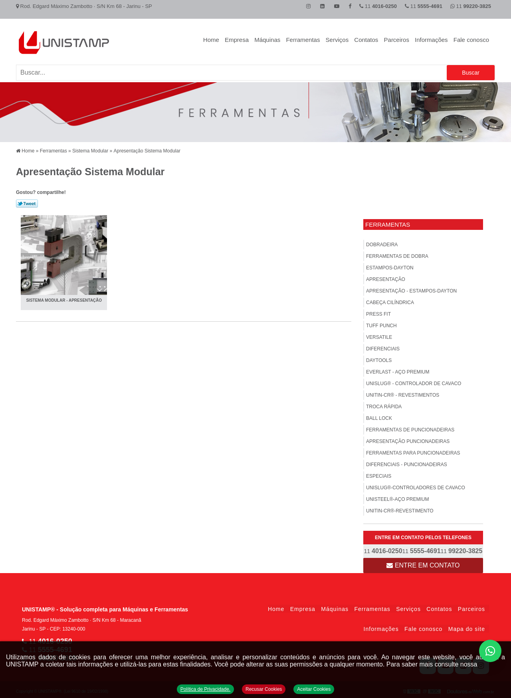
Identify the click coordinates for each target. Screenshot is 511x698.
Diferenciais (383, 347)
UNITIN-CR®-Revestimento (400, 509)
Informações (431, 39)
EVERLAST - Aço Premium (397, 370)
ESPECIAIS (378, 474)
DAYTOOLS (379, 358)
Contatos (366, 39)
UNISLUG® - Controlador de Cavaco (413, 381)
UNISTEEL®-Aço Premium (397, 497)
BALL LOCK (379, 416)
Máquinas (267, 39)
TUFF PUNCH (381, 323)
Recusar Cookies (264, 689)
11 (470, 6)
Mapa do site (466, 627)
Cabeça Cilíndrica (390, 300)
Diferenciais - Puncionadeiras (406, 462)
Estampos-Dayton (390, 266)
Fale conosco (471, 39)
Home (211, 39)
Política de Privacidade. (205, 689)
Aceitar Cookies (314, 689)
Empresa (237, 39)
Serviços (337, 39)
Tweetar (27, 202)
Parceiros (396, 39)
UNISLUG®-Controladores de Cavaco (415, 485)
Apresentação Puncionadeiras (408, 439)
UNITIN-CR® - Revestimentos (402, 393)
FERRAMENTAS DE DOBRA (397, 254)
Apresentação (385, 277)
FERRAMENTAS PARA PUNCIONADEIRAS (413, 451)
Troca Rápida (384, 404)
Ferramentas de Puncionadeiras (410, 428)
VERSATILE (379, 335)
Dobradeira (382, 242)
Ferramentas (303, 39)
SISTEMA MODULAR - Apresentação (65, 298)
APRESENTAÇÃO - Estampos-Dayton (411, 289)
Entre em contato (423, 563)
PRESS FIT (378, 312)
